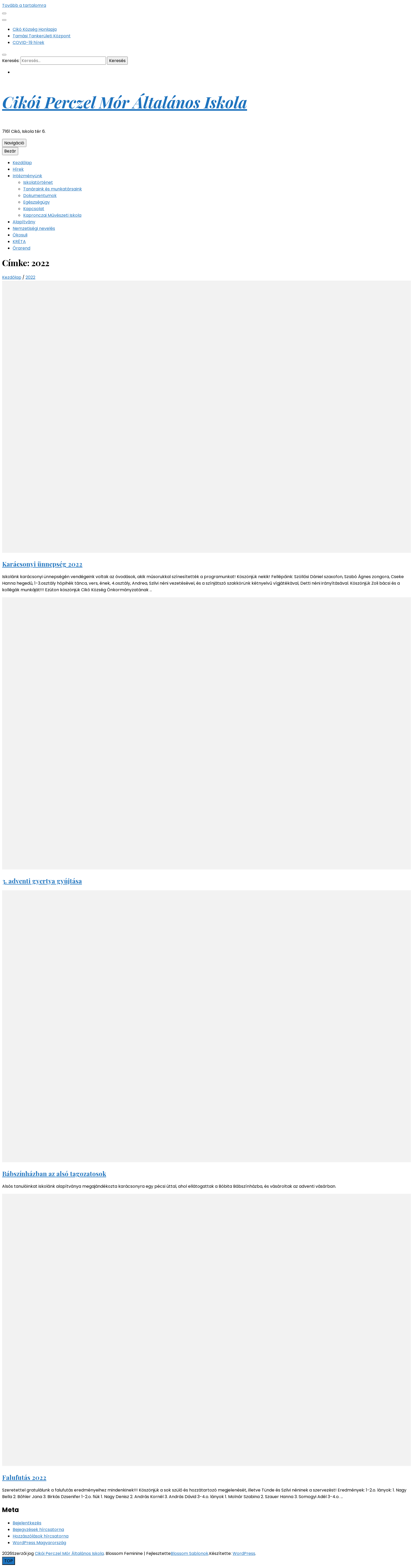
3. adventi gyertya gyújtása (42, 881)
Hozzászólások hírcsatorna (40, 1536)
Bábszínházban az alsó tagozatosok (54, 1173)
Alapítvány (24, 222)
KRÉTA (19, 242)
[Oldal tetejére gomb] (8, 1561)
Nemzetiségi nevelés (34, 228)
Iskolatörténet (38, 182)
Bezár (10, 151)
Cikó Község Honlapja (35, 29)
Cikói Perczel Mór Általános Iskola (124, 101)
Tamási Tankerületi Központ (42, 36)
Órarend (21, 248)
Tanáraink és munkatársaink (52, 189)
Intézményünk (27, 176)
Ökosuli (20, 235)
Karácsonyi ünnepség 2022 (42, 564)
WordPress (244, 1553)
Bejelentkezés (27, 1523)
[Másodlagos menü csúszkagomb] (4, 13)
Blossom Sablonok (189, 1553)
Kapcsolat (33, 209)
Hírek (18, 169)
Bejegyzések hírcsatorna (38, 1529)
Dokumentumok (40, 196)
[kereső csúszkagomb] (4, 54)
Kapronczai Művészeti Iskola (52, 215)
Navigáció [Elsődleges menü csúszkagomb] (14, 143)
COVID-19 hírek (28, 42)
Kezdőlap (22, 163)
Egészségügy (36, 202)
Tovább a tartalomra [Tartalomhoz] (24, 5)
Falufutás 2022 (24, 1477)
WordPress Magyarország (39, 1543)
